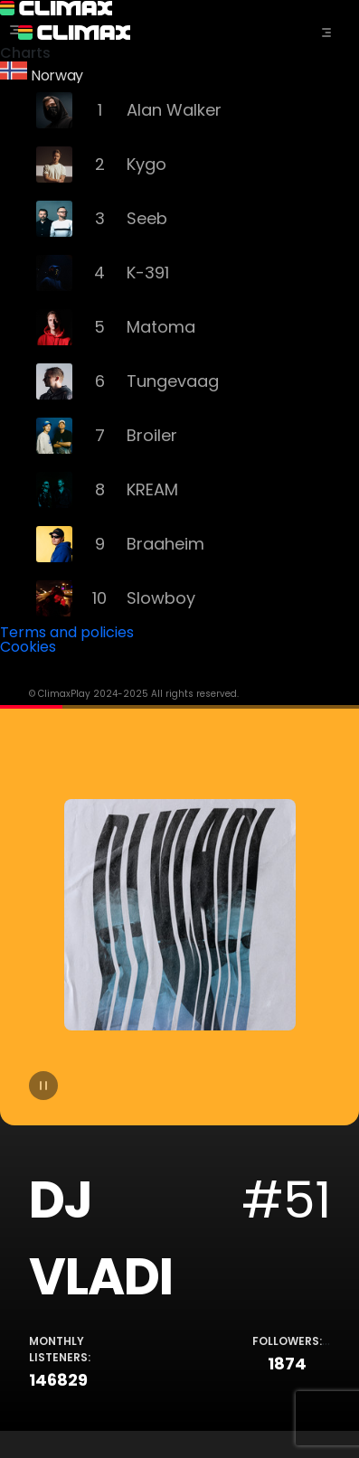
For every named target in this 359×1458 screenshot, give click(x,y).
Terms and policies (67, 632)
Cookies (28, 646)
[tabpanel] (179, 1068)
